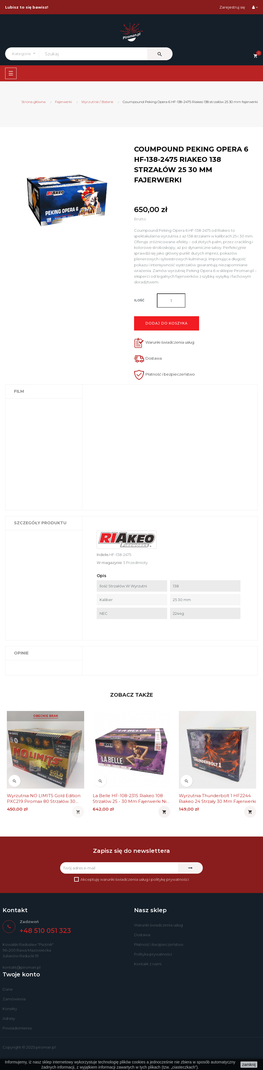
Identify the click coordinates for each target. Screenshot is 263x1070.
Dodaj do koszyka (166, 323)
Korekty (10, 1008)
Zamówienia (14, 999)
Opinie (21, 653)
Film (19, 391)
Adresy (9, 1018)
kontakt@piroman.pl (22, 967)
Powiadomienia (17, 1028)
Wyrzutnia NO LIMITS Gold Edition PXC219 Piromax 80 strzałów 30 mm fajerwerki (43, 798)
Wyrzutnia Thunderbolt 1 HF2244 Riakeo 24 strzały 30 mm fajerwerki (217, 798)
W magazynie (109, 562)
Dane (8, 989)
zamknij (249, 1064)
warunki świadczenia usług (124, 879)
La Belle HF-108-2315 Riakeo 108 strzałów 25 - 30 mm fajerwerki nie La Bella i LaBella (131, 798)
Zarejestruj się (232, 7)
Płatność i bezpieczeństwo (158, 944)
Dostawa (142, 934)
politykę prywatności (170, 879)
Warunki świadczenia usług (158, 925)
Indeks (102, 554)
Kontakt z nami (147, 964)
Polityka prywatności (153, 954)
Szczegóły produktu (40, 522)
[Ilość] (171, 300)
